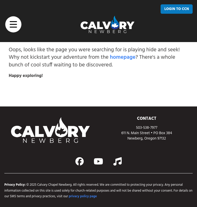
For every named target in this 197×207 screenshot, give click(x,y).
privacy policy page (83, 196)
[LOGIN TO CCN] (177, 9)
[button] (13, 24)
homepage (122, 57)
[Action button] (79, 161)
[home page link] (107, 24)
